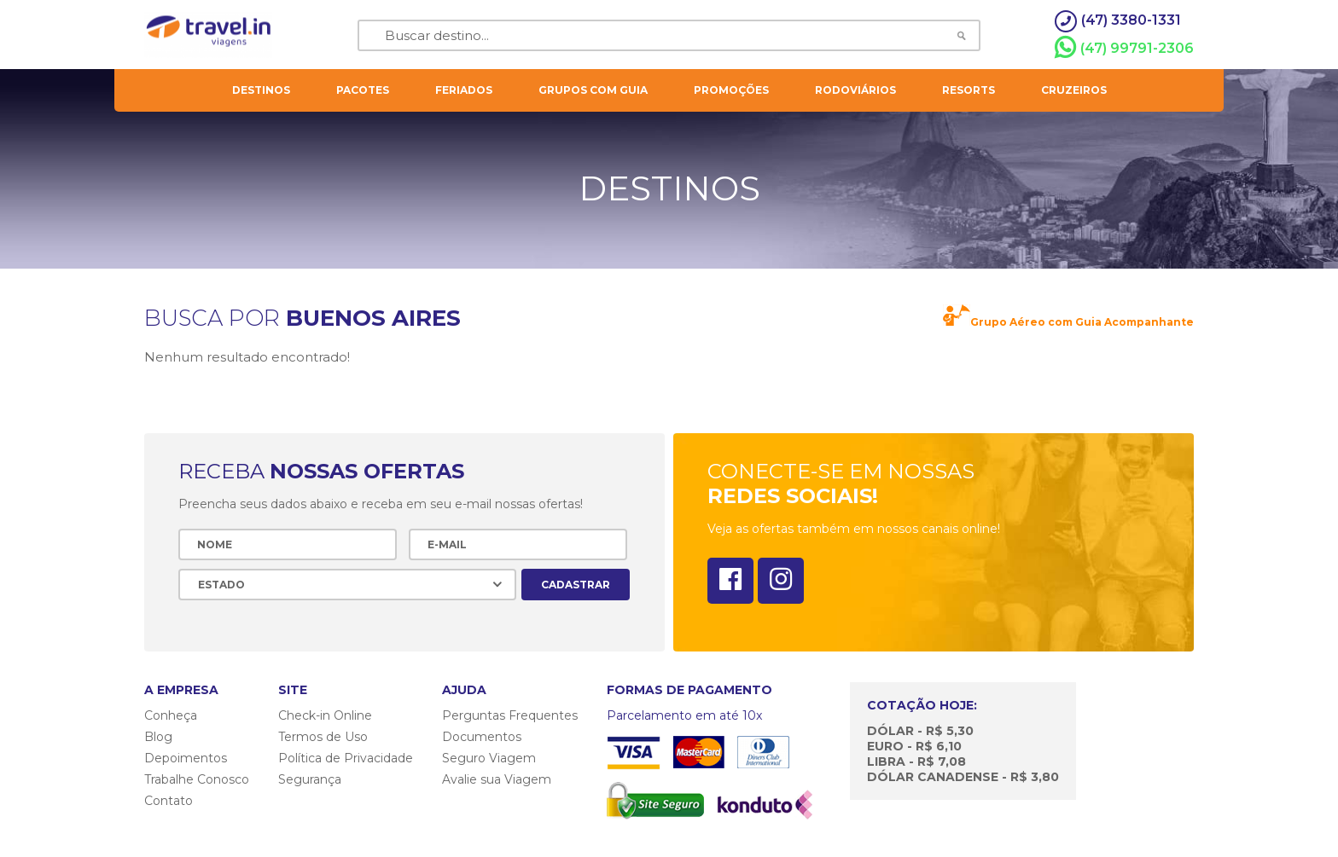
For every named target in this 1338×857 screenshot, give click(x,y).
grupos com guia (593, 90)
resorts (968, 90)
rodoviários (855, 90)
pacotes (362, 90)
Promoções (731, 90)
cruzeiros (1074, 90)
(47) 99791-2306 (1124, 48)
